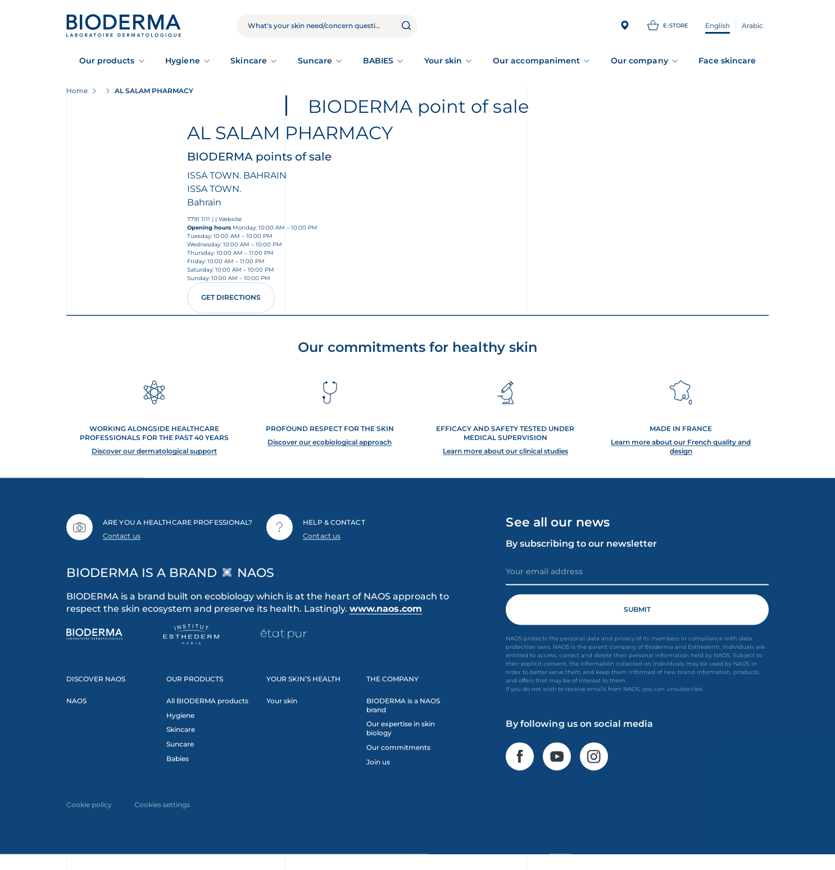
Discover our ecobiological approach (329, 447)
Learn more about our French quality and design (681, 452)
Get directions (231, 297)
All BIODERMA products (207, 706)
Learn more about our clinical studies (505, 456)
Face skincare (727, 61)
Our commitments (398, 753)
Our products (107, 61)
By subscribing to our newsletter (581, 549)
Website (230, 219)
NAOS (76, 706)
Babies (177, 765)
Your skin (443, 61)
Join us (378, 768)
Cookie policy (89, 811)
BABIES (378, 61)
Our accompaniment (536, 61)
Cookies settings (162, 811)
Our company (639, 61)
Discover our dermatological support (154, 456)
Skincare (248, 61)
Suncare (315, 61)
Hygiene (182, 61)
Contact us (121, 542)
